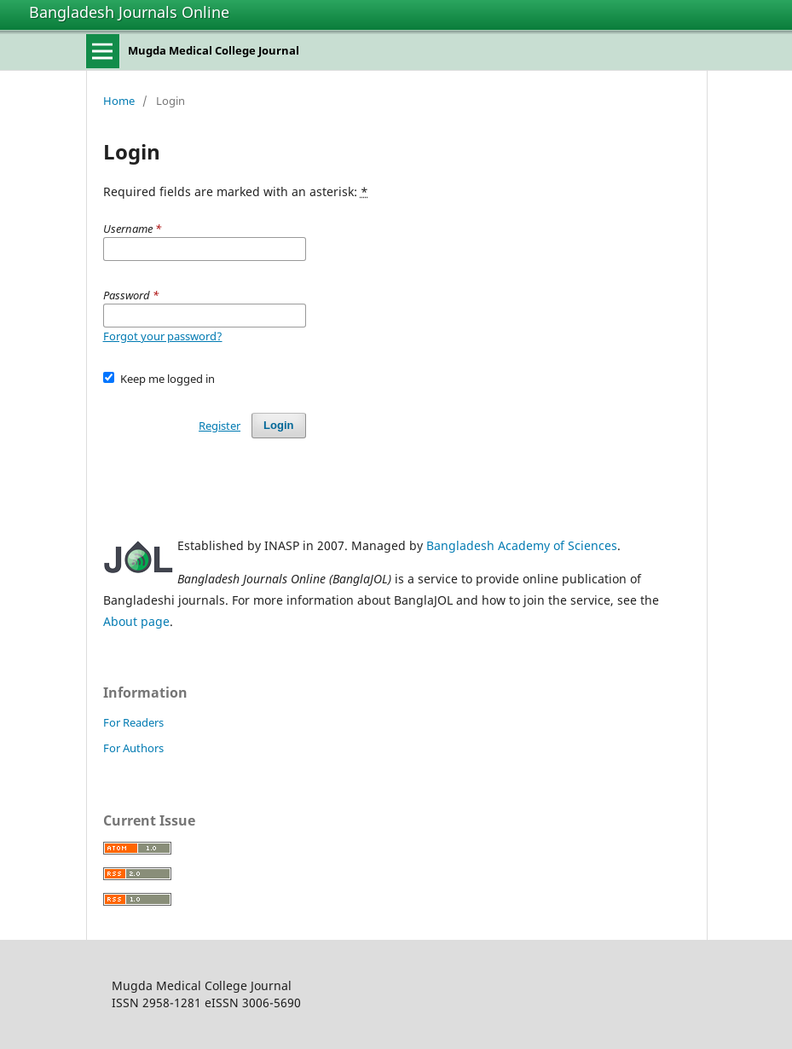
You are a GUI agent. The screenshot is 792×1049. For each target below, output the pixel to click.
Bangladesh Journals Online (129, 12)
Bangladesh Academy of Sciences (521, 545)
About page (136, 621)
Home (119, 100)
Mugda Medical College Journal (213, 50)
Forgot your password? (163, 336)
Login (278, 425)
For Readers (133, 722)
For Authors (133, 748)
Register (219, 425)
